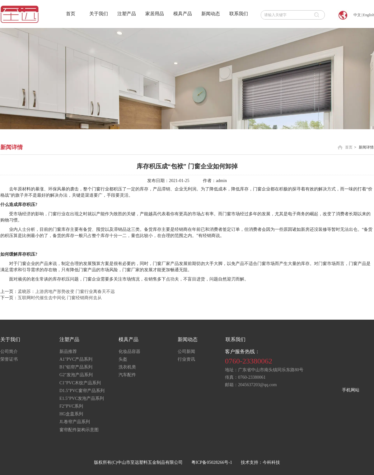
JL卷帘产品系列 (74, 421)
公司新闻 (186, 351)
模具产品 (128, 339)
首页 (349, 147)
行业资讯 (186, 359)
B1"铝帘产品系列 (75, 367)
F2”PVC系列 (71, 406)
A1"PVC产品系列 (75, 359)
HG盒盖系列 (71, 414)
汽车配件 (127, 374)
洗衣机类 (127, 367)
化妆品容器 (129, 351)
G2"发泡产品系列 (76, 374)
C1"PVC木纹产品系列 (80, 383)
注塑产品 (69, 339)
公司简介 (9, 351)
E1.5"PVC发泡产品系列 (81, 398)
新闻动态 (188, 339)
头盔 (123, 359)
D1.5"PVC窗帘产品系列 (82, 390)
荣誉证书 (9, 359)
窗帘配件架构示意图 (79, 429)
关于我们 (10, 339)
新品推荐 (68, 351)
